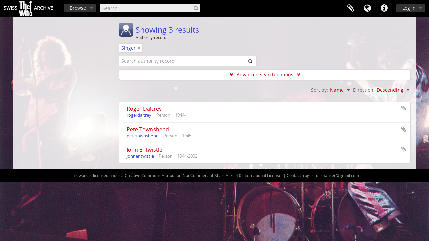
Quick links (384, 8)
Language (367, 8)
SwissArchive (28, 8)
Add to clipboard (403, 108)
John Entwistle (144, 149)
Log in (409, 8)
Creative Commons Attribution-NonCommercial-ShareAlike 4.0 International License (203, 175)
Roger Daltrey (144, 108)
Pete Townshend (148, 129)
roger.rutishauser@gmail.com (331, 175)
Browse (78, 8)
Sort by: (319, 90)
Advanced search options (265, 74)
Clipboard (350, 8)
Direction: (364, 90)
